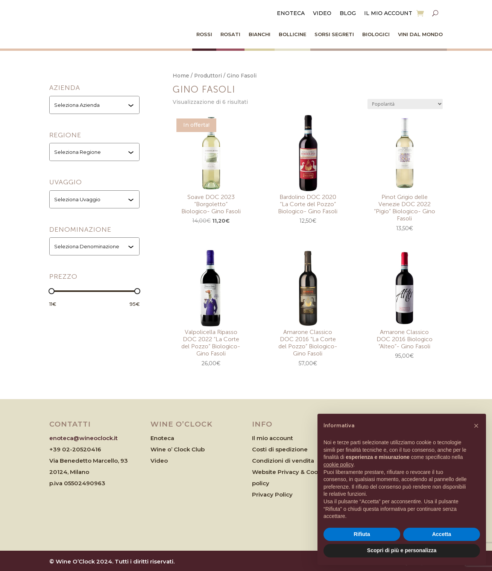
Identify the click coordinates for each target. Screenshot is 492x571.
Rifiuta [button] (362, 534)
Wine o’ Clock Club (177, 449)
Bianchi (259, 34)
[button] (476, 426)
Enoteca (291, 14)
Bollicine (292, 34)
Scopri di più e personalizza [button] (401, 550)
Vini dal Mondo (420, 34)
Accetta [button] (441, 534)
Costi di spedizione (280, 449)
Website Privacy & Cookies (291, 471)
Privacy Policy (272, 494)
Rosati (230, 34)
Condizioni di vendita (283, 460)
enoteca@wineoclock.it (83, 438)
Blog (348, 14)
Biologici (376, 34)
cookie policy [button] (338, 465)
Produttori (208, 76)
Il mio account (388, 14)
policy (260, 483)
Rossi (204, 34)
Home (181, 76)
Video (322, 14)
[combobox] (95, 105)
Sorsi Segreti (334, 34)
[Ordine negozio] (405, 104)
